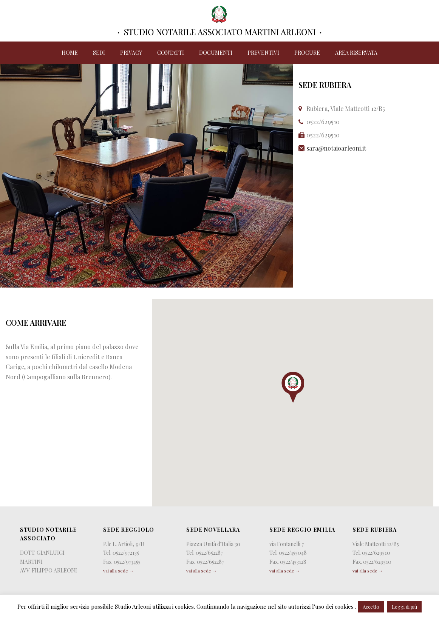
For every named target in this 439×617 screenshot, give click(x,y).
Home (70, 52)
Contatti (170, 52)
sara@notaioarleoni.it (336, 148)
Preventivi (263, 52)
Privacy (131, 52)
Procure (307, 52)
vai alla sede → (118, 571)
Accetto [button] (371, 606)
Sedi (99, 52)
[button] (292, 387)
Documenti (215, 52)
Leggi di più (404, 606)
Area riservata (356, 52)
